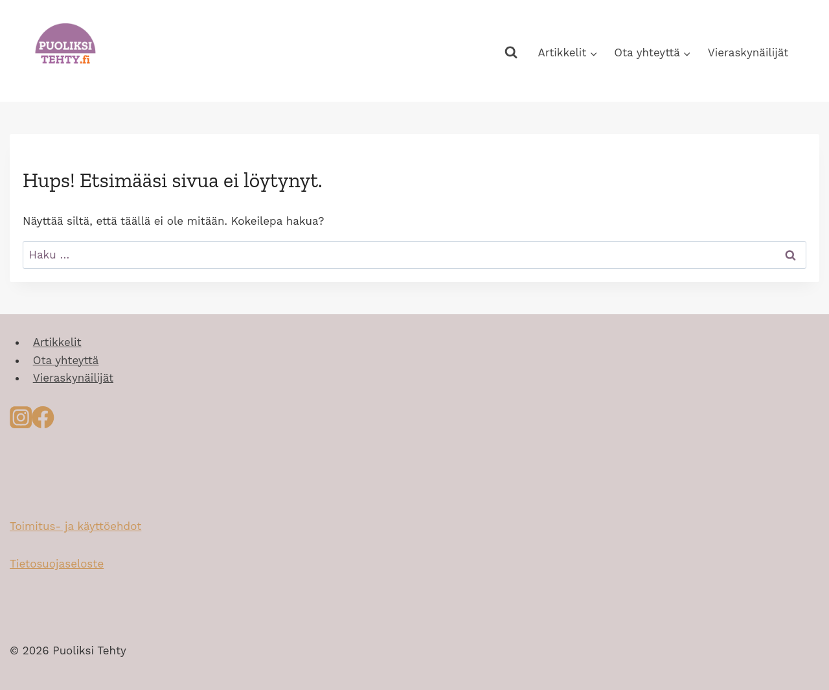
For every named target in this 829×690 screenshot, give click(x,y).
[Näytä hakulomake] (511, 53)
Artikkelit (57, 342)
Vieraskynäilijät (748, 52)
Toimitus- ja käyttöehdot (75, 526)
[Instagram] (21, 421)
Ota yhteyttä (66, 360)
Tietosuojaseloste (57, 563)
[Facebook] (43, 421)
